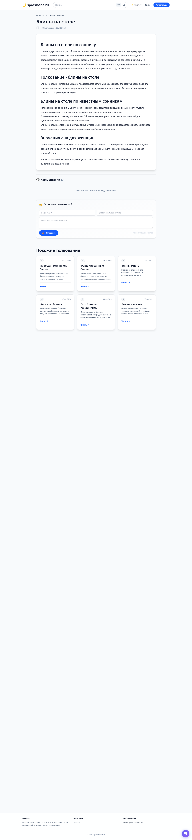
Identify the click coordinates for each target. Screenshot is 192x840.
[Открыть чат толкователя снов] (185, 833)
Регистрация (161, 5)
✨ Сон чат (136, 5)
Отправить (49, 233)
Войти (147, 5)
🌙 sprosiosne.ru (35, 5)
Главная (40, 15)
